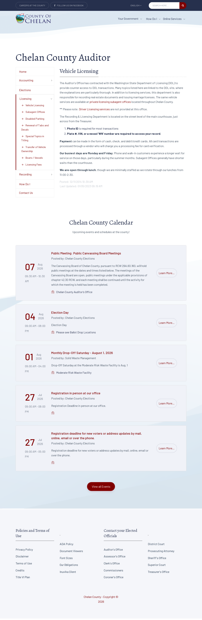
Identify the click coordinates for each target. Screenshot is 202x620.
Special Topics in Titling (32, 139)
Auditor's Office (113, 550)
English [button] (136, 5)
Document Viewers (71, 552)
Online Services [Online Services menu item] (174, 18)
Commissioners (113, 571)
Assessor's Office (114, 557)
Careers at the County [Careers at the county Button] (32, 5)
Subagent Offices (33, 113)
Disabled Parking (32, 119)
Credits (20, 571)
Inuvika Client (68, 573)
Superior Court (157, 566)
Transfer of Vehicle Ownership (33, 150)
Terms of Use (24, 564)
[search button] (182, 5)
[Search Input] (164, 5)
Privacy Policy (24, 550)
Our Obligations (69, 566)
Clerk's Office (112, 564)
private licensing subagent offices (110, 103)
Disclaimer (22, 557)
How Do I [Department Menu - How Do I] (24, 185)
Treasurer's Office (158, 573)
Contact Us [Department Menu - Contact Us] (26, 194)
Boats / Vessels (32, 159)
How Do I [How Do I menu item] (153, 18)
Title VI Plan (23, 578)
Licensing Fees (31, 166)
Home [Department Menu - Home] (22, 73)
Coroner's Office (113, 578)
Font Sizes (66, 559)
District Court (156, 545)
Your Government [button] (130, 18)
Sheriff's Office (157, 559)
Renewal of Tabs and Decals (35, 128)
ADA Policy (66, 545)
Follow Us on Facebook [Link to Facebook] (69, 5)
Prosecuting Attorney (161, 552)
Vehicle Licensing (32, 106)
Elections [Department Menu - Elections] (25, 91)
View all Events (101, 488)
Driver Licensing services (94, 110)
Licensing (25, 100)
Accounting (26, 81)
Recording (25, 175)
